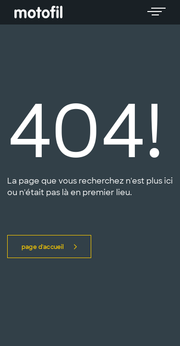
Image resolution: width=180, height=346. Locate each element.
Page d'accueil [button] (49, 247)
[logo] (38, 12)
